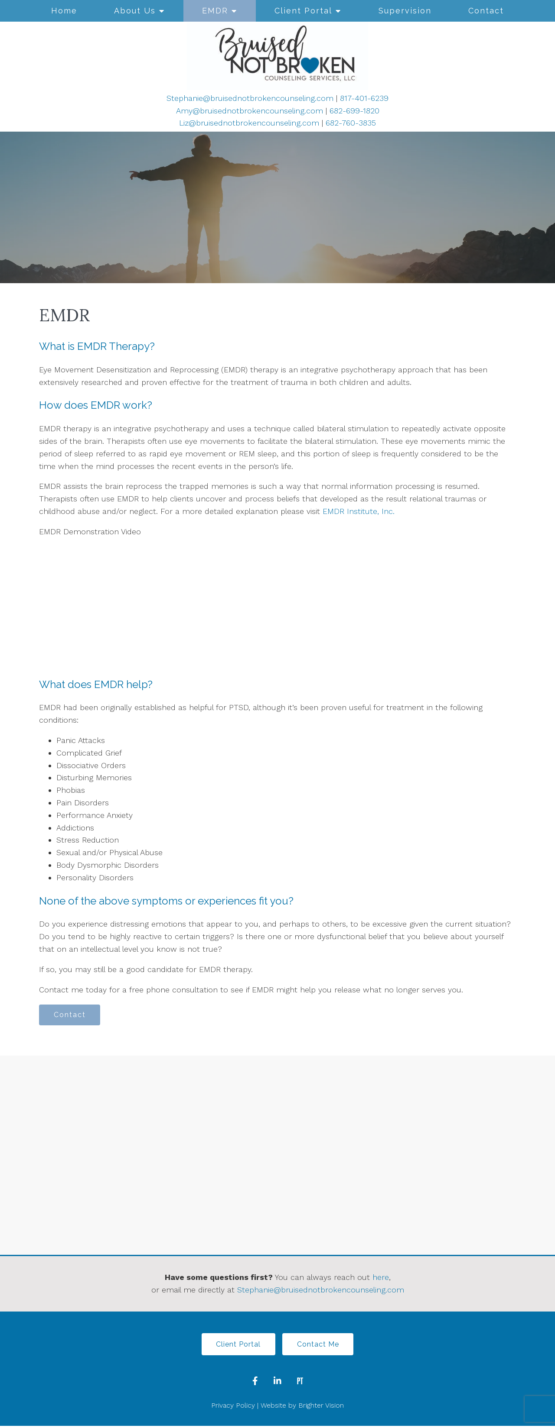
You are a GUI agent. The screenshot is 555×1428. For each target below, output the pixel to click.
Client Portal (303, 10)
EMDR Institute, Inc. (359, 511)
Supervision (405, 10)
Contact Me (319, 1345)
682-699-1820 (354, 110)
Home (64, 10)
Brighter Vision (321, 1407)
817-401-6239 (364, 98)
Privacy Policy (233, 1407)
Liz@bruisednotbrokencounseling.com (249, 122)
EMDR (215, 10)
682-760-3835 (351, 122)
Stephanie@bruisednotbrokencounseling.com (249, 98)
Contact (486, 10)
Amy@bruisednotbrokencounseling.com (249, 110)
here (380, 1278)
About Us (135, 10)
